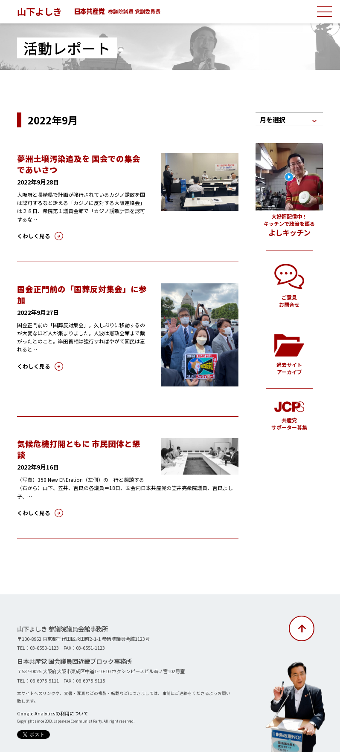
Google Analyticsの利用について (47, 700)
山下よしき (40, 11)
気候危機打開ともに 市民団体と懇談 (79, 443)
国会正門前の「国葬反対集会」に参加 (82, 288)
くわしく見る (31, 235)
